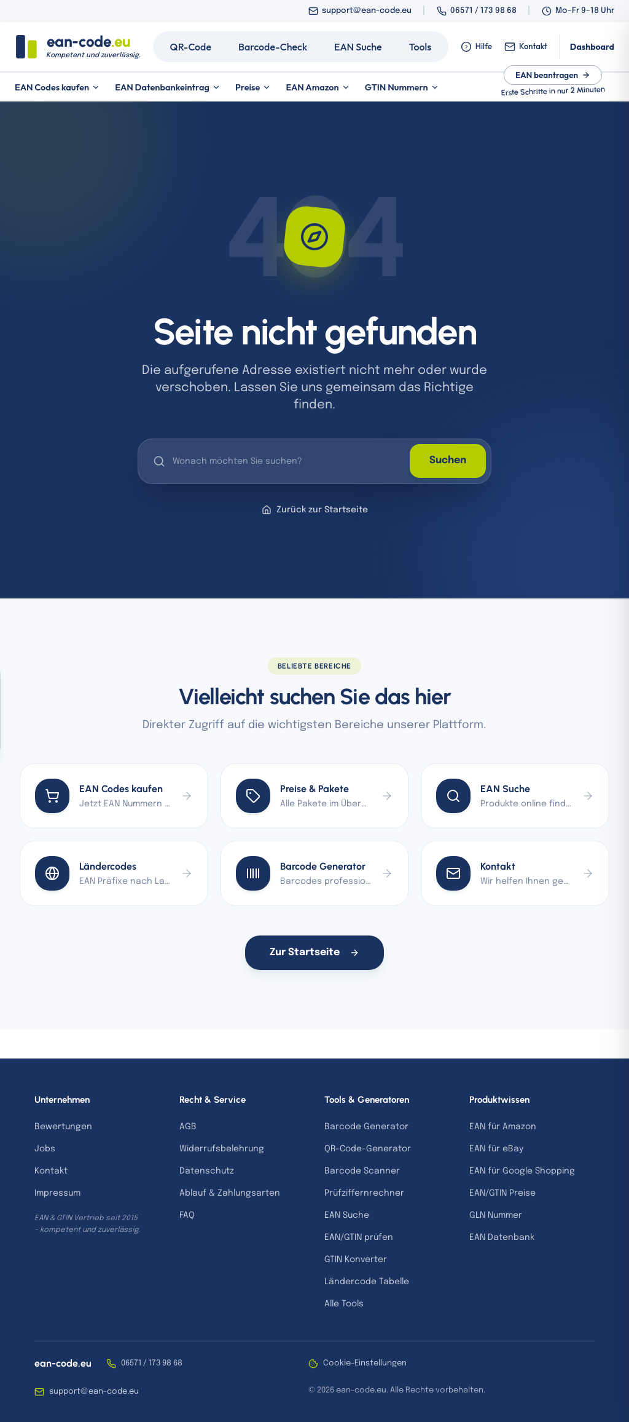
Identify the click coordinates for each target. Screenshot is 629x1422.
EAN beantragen (552, 75)
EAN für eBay (496, 1149)
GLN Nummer (495, 1215)
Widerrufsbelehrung (221, 1149)
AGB (188, 1126)
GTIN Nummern (402, 87)
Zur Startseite (314, 952)
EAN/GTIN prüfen (358, 1237)
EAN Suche (358, 47)
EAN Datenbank (501, 1237)
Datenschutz (206, 1171)
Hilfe (476, 46)
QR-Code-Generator (367, 1149)
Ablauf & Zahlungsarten (229, 1193)
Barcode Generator (366, 1126)
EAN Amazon (318, 87)
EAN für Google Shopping (522, 1171)
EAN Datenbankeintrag (168, 87)
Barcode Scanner (362, 1171)
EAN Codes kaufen (57, 87)
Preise (253, 87)
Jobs (44, 1149)
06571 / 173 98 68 (483, 11)
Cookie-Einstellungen (357, 1363)
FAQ (187, 1215)
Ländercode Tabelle (366, 1281)
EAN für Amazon (502, 1126)
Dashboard (592, 46)
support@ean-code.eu (367, 11)
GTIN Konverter (355, 1259)
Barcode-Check (272, 47)
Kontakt (525, 46)
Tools (420, 47)
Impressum (57, 1193)
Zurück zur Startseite (315, 510)
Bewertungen (63, 1126)
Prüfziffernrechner (364, 1193)
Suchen (447, 461)
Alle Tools (344, 1304)
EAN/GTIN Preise (502, 1193)
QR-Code (190, 47)
